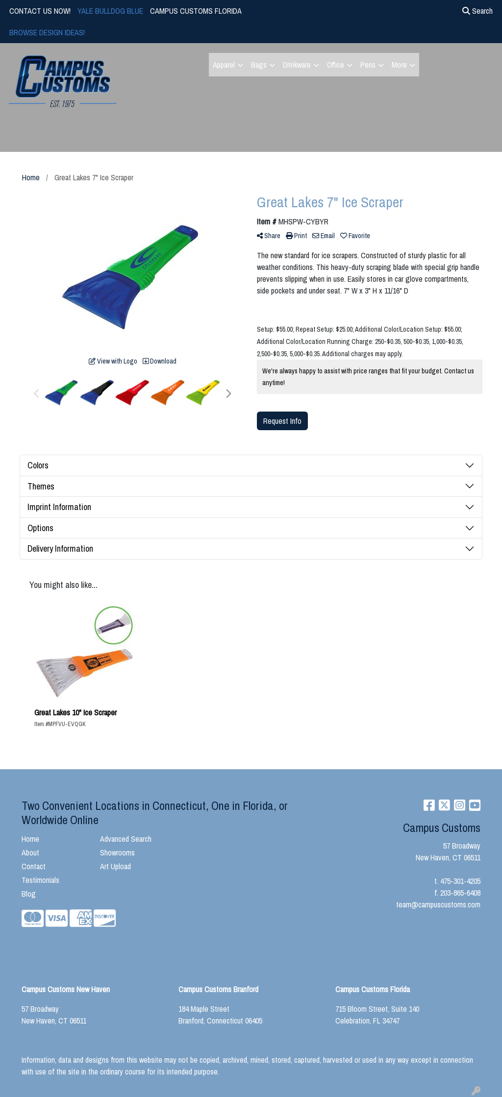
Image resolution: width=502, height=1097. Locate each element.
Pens (368, 64)
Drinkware (297, 64)
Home (30, 838)
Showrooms (117, 852)
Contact (34, 866)
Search (477, 10)
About (30, 852)
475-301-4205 (460, 881)
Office (335, 64)
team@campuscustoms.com (438, 904)
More (399, 64)
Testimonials (40, 880)
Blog (29, 893)
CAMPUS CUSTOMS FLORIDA (196, 10)
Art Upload (115, 866)
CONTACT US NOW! (40, 10)
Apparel (224, 64)
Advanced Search (125, 838)
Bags (259, 64)
